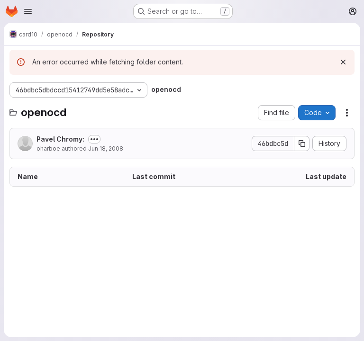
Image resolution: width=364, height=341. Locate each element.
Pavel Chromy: (60, 139)
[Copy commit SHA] (301, 143)
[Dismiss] (343, 62)
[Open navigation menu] (28, 11)
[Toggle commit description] (94, 139)
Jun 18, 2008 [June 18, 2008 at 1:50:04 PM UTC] (105, 148)
